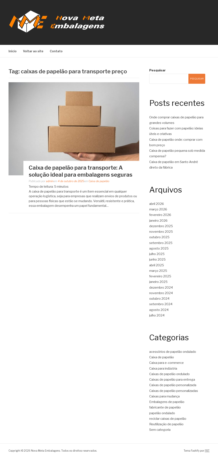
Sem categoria (160, 430)
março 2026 (158, 209)
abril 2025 (156, 265)
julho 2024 (157, 315)
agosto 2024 (159, 310)
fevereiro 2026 (160, 215)
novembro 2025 (161, 232)
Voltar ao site (33, 51)
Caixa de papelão (99, 181)
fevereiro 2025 (160, 276)
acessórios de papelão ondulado (172, 352)
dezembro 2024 (161, 287)
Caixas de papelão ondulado (169, 374)
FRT (207, 450)
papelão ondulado (162, 413)
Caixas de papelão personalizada (172, 385)
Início (13, 51)
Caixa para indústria (163, 368)
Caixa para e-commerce (166, 363)
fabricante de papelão (165, 407)
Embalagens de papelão (166, 402)
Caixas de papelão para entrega (172, 379)
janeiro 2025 (158, 282)
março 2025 (158, 271)
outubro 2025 (159, 237)
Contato (56, 51)
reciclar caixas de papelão (167, 419)
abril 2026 (156, 204)
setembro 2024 (160, 304)
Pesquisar (157, 70)
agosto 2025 (159, 248)
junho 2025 (157, 259)
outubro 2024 (159, 299)
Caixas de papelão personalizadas (173, 391)
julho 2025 (157, 254)
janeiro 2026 (158, 221)
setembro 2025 (160, 243)
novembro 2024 (161, 293)
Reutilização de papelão (166, 424)
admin (49, 181)
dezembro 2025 (161, 226)
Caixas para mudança (164, 396)
